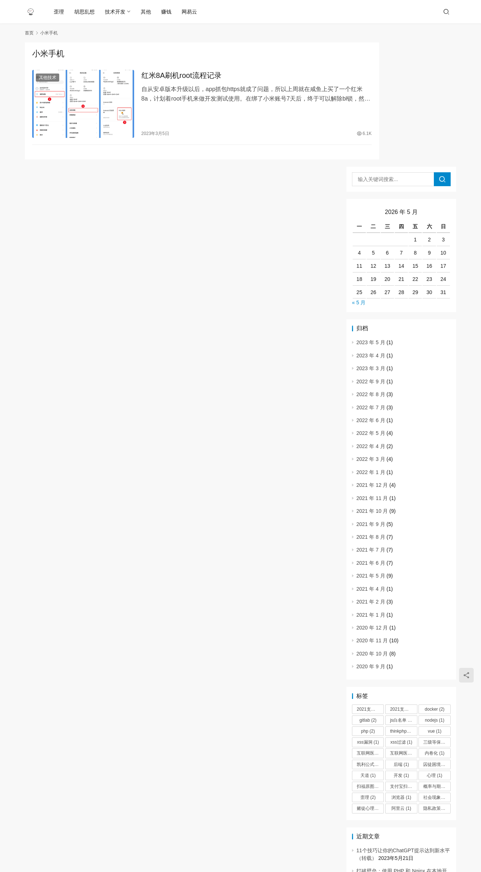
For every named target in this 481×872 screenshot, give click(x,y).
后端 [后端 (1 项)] (401, 639)
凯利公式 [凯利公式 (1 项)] (369, 639)
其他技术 (47, 78)
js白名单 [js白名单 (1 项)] (401, 595)
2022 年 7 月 (370, 283)
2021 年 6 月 (370, 438)
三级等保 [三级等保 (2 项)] (435, 617)
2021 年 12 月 (372, 361)
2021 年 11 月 (372, 373)
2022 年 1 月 (370, 348)
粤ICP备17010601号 (255, 850)
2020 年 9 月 (370, 542)
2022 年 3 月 (370, 335)
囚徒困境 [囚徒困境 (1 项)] (435, 639)
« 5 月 (359, 178)
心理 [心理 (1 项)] (434, 650)
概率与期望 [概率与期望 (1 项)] (436, 662)
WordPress (321, 850)
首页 (29, 32)
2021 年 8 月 (370, 413)
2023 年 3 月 (370, 244)
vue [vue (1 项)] (434, 606)
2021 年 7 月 (370, 425)
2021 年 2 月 (370, 477)
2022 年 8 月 (370, 270)
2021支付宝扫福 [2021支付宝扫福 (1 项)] (370, 584)
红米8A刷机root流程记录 (169, 76)
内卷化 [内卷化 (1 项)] (434, 628)
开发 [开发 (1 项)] (401, 650)
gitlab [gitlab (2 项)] (367, 595)
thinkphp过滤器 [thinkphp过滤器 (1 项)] (403, 606)
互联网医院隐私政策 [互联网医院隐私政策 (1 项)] (403, 628)
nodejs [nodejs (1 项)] (434, 595)
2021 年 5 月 (370, 451)
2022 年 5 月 (370, 309)
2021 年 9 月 (370, 399)
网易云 (190, 12)
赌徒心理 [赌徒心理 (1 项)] (369, 684)
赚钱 (167, 12)
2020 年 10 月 (372, 529)
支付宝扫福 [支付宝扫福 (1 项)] (403, 662)
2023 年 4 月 (370, 231)
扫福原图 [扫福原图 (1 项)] (369, 662)
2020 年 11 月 (372, 516)
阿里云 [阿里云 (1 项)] (401, 684)
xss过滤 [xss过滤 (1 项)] (401, 617)
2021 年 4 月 (370, 464)
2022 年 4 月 (370, 322)
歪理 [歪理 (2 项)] (368, 673)
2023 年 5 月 (370, 218)
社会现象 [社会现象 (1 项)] (435, 673)
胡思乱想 (85, 12)
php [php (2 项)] (368, 606)
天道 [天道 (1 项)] (368, 650)
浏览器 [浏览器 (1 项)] (401, 673)
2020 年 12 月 (372, 503)
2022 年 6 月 (370, 296)
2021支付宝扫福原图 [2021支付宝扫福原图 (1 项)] (403, 584)
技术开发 (116, 12)
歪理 (59, 12)
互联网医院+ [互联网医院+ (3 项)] (370, 628)
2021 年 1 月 (370, 490)
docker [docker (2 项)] (434, 584)
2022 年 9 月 (370, 257)
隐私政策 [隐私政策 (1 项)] (435, 684)
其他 (146, 12)
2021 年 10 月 (372, 387)
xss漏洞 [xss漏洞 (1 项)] (368, 617)
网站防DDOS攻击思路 (381, 780)
